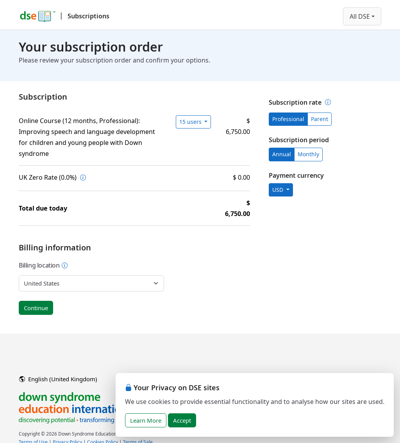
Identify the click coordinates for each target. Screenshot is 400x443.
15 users (191, 121)
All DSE (360, 16)
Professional (288, 119)
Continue (36, 308)
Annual (281, 154)
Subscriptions (88, 16)
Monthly (308, 154)
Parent (319, 119)
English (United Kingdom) (58, 379)
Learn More (145, 420)
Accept (182, 420)
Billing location (43, 265)
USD (278, 189)
